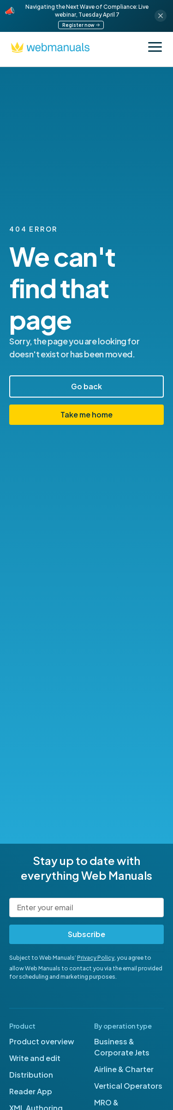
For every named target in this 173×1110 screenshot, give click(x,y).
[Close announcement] (161, 16)
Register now (81, 25)
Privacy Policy (95, 957)
